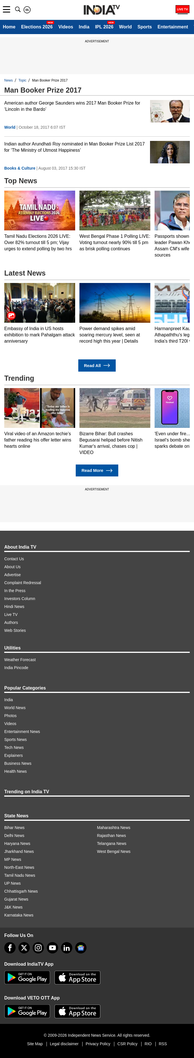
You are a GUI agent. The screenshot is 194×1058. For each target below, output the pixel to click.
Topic (22, 80)
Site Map (35, 1044)
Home (9, 26)
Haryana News (17, 843)
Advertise (12, 574)
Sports (145, 26)
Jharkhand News (19, 851)
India (84, 26)
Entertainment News (22, 731)
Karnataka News (18, 915)
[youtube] (52, 947)
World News (15, 707)
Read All (97, 365)
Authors (11, 622)
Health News (15, 771)
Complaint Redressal (22, 582)
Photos (10, 715)
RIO (148, 1044)
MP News (12, 859)
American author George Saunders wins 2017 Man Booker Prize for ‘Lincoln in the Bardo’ (72, 106)
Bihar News (14, 827)
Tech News (14, 747)
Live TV (11, 614)
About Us (12, 567)
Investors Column (19, 598)
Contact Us (14, 559)
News (8, 80)
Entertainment (172, 26)
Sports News (15, 739)
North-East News (19, 867)
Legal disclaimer (64, 1044)
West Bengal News (113, 851)
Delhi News (14, 835)
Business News (17, 763)
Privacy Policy (98, 1044)
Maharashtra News (113, 827)
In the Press (15, 590)
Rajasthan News (111, 835)
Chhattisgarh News (21, 891)
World (125, 26)
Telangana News (111, 843)
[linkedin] (66, 947)
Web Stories (15, 630)
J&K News (13, 907)
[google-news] (81, 947)
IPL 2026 (104, 26)
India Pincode (16, 667)
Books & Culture (19, 168)
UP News (12, 883)
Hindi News (14, 606)
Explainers (13, 755)
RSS (163, 1044)
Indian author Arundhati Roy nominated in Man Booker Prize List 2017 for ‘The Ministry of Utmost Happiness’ (74, 147)
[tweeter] (24, 947)
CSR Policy (127, 1044)
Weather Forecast (20, 659)
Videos (65, 26)
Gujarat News (16, 899)
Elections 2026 (36, 26)
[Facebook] (10, 947)
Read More (96, 470)
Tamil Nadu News (19, 875)
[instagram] (38, 947)
